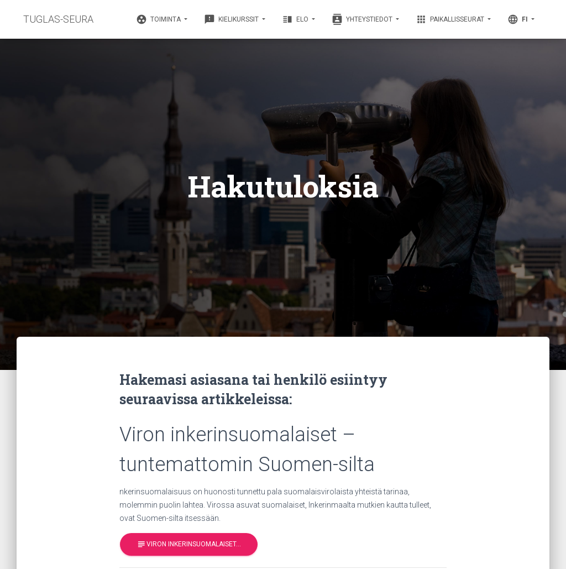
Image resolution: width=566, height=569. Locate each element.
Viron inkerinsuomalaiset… (189, 544)
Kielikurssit (232, 19)
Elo (296, 19)
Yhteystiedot (363, 19)
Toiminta (159, 19)
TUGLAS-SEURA (58, 19)
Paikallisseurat (451, 19)
